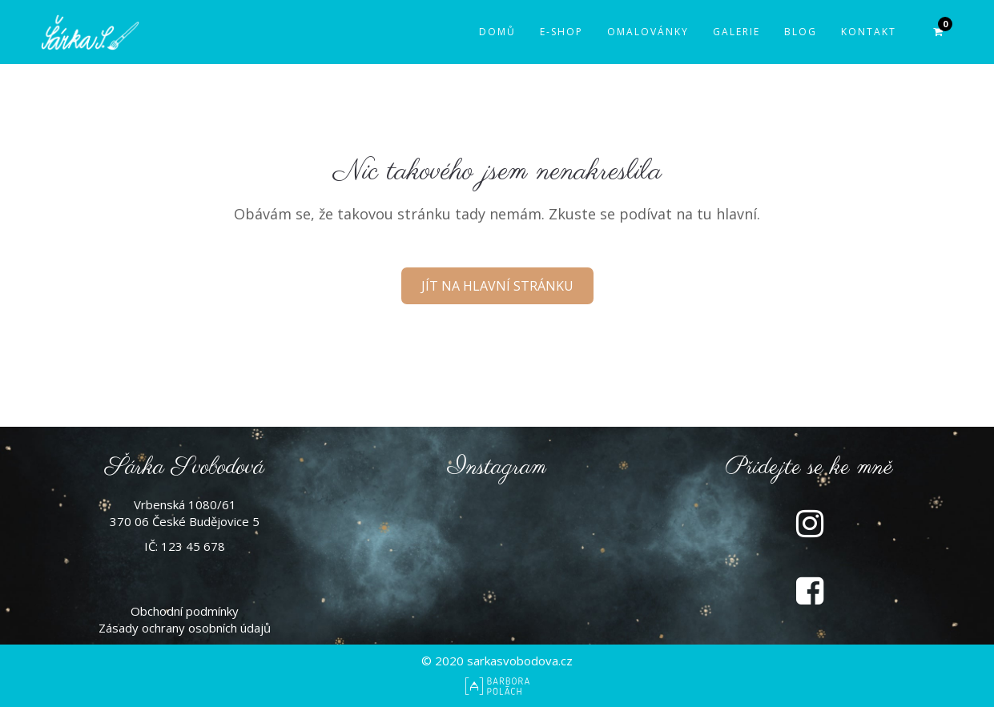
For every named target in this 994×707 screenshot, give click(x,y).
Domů (497, 31)
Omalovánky (648, 31)
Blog (800, 31)
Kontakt (868, 31)
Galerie (736, 31)
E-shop (561, 31)
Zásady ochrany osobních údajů (185, 628)
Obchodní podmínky (185, 611)
